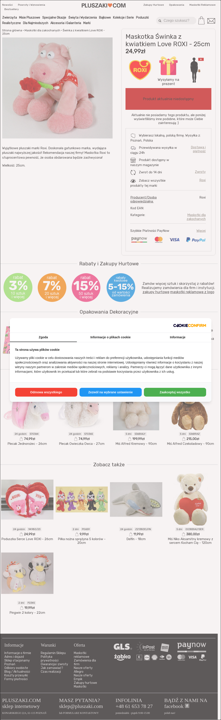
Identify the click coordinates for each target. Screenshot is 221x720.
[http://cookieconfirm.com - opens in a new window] (189, 325)
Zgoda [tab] (43, 337)
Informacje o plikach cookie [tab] (110, 337)
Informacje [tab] (178, 337)
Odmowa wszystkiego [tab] (46, 392)
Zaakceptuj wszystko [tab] (175, 392)
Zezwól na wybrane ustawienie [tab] (110, 392)
